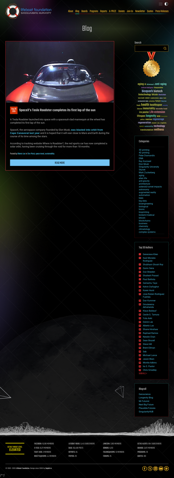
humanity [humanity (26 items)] (165, 105)
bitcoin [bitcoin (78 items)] (155, 94)
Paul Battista (149, 279)
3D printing (144, 150)
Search (165, 48)
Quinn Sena (148, 268)
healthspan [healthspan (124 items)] (156, 105)
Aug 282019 (13, 110)
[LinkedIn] (155, 468)
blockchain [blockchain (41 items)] (162, 95)
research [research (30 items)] (154, 123)
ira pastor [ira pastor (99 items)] (144, 112)
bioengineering (146, 203)
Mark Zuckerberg (147, 172)
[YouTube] (161, 468)
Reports (103, 11)
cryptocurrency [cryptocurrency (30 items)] (154, 98)
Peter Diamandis (147, 155)
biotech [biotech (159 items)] (158, 91)
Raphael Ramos (150, 333)
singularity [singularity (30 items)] (163, 123)
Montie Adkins (150, 362)
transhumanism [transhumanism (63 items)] (146, 130)
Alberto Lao (21, 154)
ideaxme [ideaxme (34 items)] (139, 109)
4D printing (144, 152)
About (70, 11)
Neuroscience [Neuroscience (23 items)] (164, 116)
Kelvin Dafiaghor (151, 286)
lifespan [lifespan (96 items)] (141, 116)
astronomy (144, 189)
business (143, 223)
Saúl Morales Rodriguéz (149, 259)
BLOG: (71, 448)
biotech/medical (146, 215)
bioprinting (144, 212)
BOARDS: (141, 448)
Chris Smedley (150, 370)
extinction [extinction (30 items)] (152, 101)
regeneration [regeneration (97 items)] (144, 122)
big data (143, 201)
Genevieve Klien (150, 254)
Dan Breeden (149, 272)
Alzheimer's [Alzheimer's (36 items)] (150, 85)
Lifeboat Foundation (22, 468)
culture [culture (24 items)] (161, 98)
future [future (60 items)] (158, 101)
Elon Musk (31, 154)
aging (141, 175)
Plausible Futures (147, 408)
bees (141, 198)
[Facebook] (144, 468)
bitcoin (142, 218)
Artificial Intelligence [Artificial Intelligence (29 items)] (147, 88)
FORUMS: (106, 456)
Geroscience (144, 394)
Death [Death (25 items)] (164, 98)
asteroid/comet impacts (150, 186)
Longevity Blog (146, 397)
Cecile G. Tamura (151, 314)
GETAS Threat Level (15, 449)
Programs (94, 11)
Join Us (130, 11)
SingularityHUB (146, 411)
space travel (40, 154)
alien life (143, 178)
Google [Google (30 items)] (138, 105)
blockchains (144, 220)
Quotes (150, 11)
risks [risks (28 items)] (158, 123)
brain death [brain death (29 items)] (141, 98)
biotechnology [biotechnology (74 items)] (144, 94)
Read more (60, 163)
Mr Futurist (144, 401)
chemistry (143, 226)
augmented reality (147, 192)
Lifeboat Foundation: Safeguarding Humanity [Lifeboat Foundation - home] (28, 11)
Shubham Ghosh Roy (153, 264)
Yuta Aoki (147, 318)
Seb (145, 351)
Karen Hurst (148, 290)
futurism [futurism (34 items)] (163, 101)
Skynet (142, 169)
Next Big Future (146, 404)
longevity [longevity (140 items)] (151, 116)
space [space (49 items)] (141, 126)
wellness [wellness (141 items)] (159, 129)
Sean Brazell (149, 340)
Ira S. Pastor (149, 366)
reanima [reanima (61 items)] (148, 119)
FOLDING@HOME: (109, 452)
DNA (141, 158)
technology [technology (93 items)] (159, 126)
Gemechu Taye (150, 283)
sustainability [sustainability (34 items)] (149, 127)
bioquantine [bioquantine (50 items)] (158, 87)
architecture (144, 184)
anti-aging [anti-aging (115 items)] (161, 84)
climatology (144, 229)
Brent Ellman (149, 348)
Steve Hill (147, 344)
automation (144, 195)
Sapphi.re (48, 468)
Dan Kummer (149, 300)
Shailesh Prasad (151, 275)
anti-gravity (144, 181)
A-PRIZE (112, 11)
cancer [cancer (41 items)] (147, 98)
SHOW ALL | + (143, 373)
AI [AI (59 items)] (145, 84)
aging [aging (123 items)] (141, 84)
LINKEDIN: (106, 444)
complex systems (147, 232)
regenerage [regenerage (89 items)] (158, 119)
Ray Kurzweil (145, 161)
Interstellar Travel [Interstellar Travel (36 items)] (161, 109)
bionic (142, 209)
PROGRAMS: (142, 452)
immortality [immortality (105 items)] (149, 108)
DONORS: (106, 448)
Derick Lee (148, 322)
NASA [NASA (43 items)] (158, 116)
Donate (121, 11)
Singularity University (149, 167)
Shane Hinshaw (150, 329)
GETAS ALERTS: (143, 444)
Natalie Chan (149, 336)
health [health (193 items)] (145, 105)
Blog (77, 11)
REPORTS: (72, 452)
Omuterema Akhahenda (148, 306)
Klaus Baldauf (149, 311)
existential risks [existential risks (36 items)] (143, 101)
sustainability (49, 154)
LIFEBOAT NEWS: (74, 444)
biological (143, 206)
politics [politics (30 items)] (142, 120)
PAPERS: (72, 456)
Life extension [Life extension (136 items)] (157, 112)
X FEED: (36, 448)
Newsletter (140, 11)
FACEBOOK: (38, 444)
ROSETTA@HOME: (40, 456)
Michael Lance (150, 355)
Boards (84, 11)
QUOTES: (140, 456)
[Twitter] (150, 468)
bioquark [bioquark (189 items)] (147, 91)
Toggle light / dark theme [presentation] (166, 4)
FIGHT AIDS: (38, 452)
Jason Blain (148, 359)
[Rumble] (166, 468)
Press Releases (162, 11)
